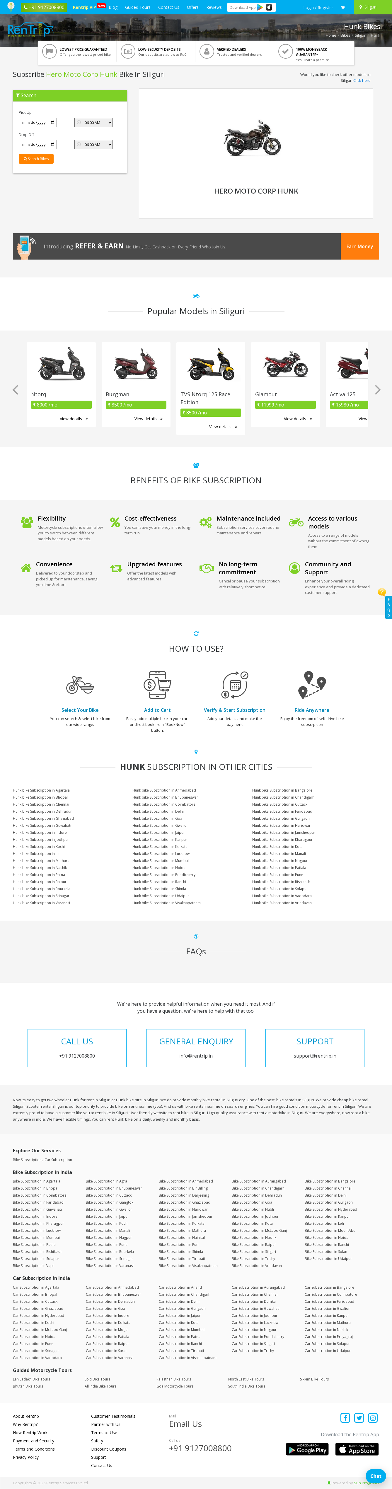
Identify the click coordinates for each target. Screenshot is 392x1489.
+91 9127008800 (200, 1448)
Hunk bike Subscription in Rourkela (41, 888)
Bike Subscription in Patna (34, 1244)
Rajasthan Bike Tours (173, 1379)
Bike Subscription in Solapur (36, 1258)
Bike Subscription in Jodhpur (255, 1216)
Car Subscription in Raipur (107, 1343)
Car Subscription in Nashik (326, 1329)
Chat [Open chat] (375, 1476)
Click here (362, 80)
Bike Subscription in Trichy (253, 1258)
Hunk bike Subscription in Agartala (41, 790)
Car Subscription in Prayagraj (329, 1336)
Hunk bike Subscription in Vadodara (282, 895)
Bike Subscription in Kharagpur (38, 1223)
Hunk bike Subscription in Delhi (158, 811)
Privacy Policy (26, 1457)
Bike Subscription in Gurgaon (329, 1202)
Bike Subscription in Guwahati (37, 1209)
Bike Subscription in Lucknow (37, 1230)
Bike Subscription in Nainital (182, 1237)
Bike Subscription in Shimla (181, 1251)
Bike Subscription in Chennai (328, 1188)
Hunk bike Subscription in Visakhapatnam (166, 902)
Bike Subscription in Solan (326, 1251)
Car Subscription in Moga (106, 1329)
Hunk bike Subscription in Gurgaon (281, 818)
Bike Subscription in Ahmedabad (186, 1181)
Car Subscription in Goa (105, 1308)
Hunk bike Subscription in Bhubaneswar (165, 797)
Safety (97, 1441)
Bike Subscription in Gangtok (109, 1202)
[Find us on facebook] (345, 1418)
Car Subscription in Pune (33, 1343)
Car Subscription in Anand (180, 1287)
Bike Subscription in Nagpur (109, 1237)
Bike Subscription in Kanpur (327, 1216)
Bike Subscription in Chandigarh (258, 1188)
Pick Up (25, 112)
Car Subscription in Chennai (254, 1294)
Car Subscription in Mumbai (181, 1329)
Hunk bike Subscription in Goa (157, 818)
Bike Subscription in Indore (35, 1216)
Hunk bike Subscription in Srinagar (41, 895)
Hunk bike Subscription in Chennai (41, 804)
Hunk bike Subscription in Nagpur (280, 860)
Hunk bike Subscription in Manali (279, 853)
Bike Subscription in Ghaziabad (184, 1202)
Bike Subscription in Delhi (326, 1195)
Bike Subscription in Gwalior (109, 1209)
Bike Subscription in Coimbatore (40, 1195)
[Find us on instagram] (373, 1418)
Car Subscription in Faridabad (329, 1301)
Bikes (345, 35)
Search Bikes (36, 158)
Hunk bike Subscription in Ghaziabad (43, 818)
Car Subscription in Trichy (253, 1350)
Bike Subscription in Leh (324, 1223)
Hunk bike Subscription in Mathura (41, 860)
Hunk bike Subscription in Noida (158, 867)
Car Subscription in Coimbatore (331, 1294)
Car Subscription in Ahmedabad (112, 1287)
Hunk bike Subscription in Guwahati (42, 825)
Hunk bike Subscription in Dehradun (42, 811)
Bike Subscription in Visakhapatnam (188, 1265)
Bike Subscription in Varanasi (110, 1265)
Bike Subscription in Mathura (182, 1230)
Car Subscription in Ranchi (180, 1343)
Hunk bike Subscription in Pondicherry (163, 874)
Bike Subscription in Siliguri (254, 1251)
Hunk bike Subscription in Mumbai (160, 860)
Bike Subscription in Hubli (253, 1209)
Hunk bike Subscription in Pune (277, 874)
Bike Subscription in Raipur (254, 1244)
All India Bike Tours (100, 1386)
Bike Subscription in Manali (108, 1230)
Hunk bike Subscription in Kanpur (159, 839)
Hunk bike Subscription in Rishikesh (281, 881)
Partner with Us (105, 1424)
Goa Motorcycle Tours (174, 1386)
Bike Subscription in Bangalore (330, 1181)
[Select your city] (372, 7)
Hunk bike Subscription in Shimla (159, 888)
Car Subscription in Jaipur (180, 1315)
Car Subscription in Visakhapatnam (188, 1357)
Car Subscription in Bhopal (35, 1294)
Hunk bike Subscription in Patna (39, 874)
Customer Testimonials (113, 1416)
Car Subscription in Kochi (33, 1322)
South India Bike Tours (246, 1386)
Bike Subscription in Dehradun (257, 1195)
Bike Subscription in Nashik (254, 1237)
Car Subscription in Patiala (107, 1336)
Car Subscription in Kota (179, 1322)
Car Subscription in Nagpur (254, 1329)
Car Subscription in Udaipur (328, 1350)
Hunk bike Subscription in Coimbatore (163, 804)
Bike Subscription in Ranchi (327, 1244)
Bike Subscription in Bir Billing (183, 1188)
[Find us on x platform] (359, 1418)
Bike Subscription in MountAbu (330, 1230)
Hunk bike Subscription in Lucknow (161, 853)
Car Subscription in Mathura (328, 1322)
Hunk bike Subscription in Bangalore (282, 790)
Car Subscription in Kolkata (108, 1322)
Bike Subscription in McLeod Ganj (259, 1230)
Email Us (185, 1423)
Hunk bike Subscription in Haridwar (281, 825)
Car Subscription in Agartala (36, 1287)
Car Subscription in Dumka (254, 1301)
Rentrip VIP (85, 6)
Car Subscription (58, 1159)
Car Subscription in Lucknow (255, 1322)
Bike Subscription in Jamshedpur (185, 1216)
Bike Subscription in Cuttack (109, 1195)
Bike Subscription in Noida (326, 1237)
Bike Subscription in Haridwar (183, 1209)
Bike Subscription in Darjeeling (184, 1195)
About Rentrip (26, 1416)
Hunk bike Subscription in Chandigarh (283, 797)
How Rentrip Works (31, 1432)
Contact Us (168, 7)
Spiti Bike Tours (97, 1379)
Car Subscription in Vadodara (37, 1357)
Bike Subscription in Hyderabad (331, 1209)
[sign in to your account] (318, 8)
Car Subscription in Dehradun (110, 1301)
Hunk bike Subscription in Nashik (40, 867)
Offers (193, 7)
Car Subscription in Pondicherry (258, 1336)
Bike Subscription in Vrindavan (257, 1265)
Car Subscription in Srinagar (36, 1350)
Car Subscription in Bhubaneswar (113, 1294)
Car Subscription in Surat (106, 1350)
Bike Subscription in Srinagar (109, 1258)
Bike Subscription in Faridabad (38, 1202)
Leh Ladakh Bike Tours (31, 1379)
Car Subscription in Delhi (179, 1301)
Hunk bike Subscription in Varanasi (41, 902)
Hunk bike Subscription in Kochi (39, 846)
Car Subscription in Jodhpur (254, 1315)
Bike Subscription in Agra (106, 1181)
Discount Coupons (108, 1449)
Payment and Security (33, 1441)
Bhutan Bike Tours (28, 1386)
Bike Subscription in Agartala (36, 1181)
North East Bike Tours (246, 1379)
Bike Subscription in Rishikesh (37, 1251)
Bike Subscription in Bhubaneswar (114, 1188)
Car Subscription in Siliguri (253, 1343)
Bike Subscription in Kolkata (181, 1223)
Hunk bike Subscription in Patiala (279, 867)
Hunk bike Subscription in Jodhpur (41, 839)
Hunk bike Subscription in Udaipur (160, 895)
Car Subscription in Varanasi (109, 1357)
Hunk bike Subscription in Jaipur (158, 832)
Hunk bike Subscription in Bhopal (40, 797)
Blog (113, 7)
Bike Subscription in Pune (106, 1244)
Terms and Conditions (34, 1449)
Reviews (214, 7)
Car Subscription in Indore (107, 1315)
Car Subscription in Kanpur (327, 1315)
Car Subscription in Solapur (327, 1343)
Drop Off (26, 134)
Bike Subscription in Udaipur (328, 1258)
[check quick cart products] (343, 8)
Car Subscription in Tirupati (181, 1350)
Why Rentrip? (25, 1424)
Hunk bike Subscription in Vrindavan (282, 902)
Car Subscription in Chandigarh (184, 1294)
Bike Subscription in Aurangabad (259, 1181)
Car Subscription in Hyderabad (38, 1315)
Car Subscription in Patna (179, 1336)
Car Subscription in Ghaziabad (38, 1308)
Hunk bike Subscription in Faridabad (282, 811)
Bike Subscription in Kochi (107, 1223)
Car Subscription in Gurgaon (182, 1308)
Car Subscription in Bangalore (329, 1287)
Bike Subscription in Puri (179, 1244)
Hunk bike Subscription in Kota (277, 846)
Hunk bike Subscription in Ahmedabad (164, 790)
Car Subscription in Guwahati (255, 1308)
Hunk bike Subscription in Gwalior (160, 825)
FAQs (388, 607)
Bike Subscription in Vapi (33, 1265)
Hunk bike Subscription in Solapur (280, 888)
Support (98, 1457)
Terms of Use (104, 1432)
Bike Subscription (27, 1159)
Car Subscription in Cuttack (35, 1301)
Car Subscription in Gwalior (327, 1308)
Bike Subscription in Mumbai (36, 1237)
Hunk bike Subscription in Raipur (40, 881)
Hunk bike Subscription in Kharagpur (282, 839)
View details (74, 418)
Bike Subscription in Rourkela (110, 1251)
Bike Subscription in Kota (252, 1223)
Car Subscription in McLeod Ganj (40, 1329)
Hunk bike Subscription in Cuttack (279, 804)
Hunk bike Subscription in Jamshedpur (283, 832)
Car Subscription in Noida (34, 1336)
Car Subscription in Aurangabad (258, 1287)
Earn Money (360, 246)
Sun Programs (366, 1482)
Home (331, 35)
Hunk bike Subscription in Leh (37, 853)
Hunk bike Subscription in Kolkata (160, 846)
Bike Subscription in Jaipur (107, 1216)
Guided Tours (138, 7)
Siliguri (361, 35)
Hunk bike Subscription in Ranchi (159, 881)
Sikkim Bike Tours (314, 1379)
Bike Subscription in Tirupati (182, 1258)
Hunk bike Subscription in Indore (40, 832)
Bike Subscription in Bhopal (35, 1188)
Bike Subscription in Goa (252, 1202)
